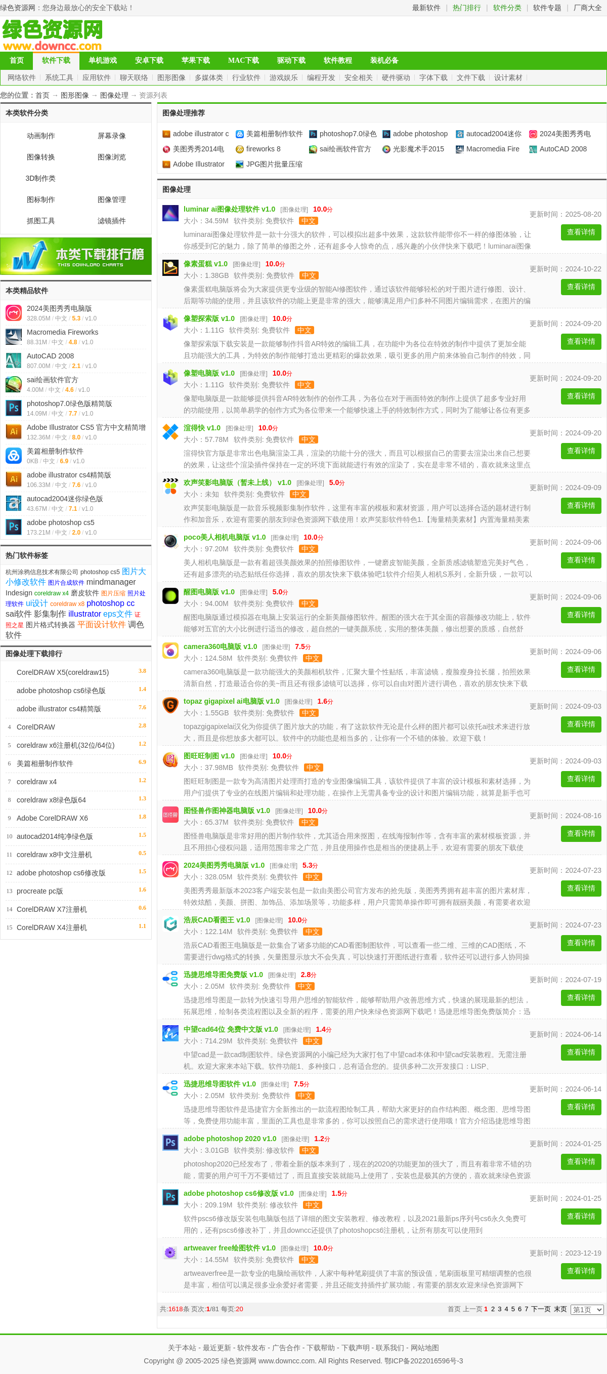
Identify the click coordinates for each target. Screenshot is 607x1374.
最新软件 (426, 8)
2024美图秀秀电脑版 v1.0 (224, 865)
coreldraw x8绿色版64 (51, 800)
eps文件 (118, 614)
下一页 (541, 1309)
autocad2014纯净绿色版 (55, 836)
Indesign (19, 593)
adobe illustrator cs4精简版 (69, 475)
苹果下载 (196, 60)
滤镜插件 (112, 221)
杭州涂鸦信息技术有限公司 (42, 572)
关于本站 (182, 1348)
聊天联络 (135, 77)
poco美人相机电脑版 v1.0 (225, 537)
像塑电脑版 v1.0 (209, 373)
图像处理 (114, 95)
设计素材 (509, 77)
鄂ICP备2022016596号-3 (423, 1361)
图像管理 (112, 199)
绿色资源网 (17, 8)
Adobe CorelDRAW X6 (52, 818)
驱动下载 (291, 60)
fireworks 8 (258, 149)
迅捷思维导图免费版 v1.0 (223, 975)
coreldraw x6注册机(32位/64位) (66, 745)
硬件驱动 (397, 77)
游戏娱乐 (285, 77)
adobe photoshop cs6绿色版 (61, 690)
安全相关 (359, 77)
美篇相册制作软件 (55, 451)
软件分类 (507, 8)
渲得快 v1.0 (202, 428)
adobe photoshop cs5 (61, 522)
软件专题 (547, 8)
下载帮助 (321, 1348)
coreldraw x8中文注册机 (54, 855)
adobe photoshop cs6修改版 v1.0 (239, 1193)
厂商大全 (588, 8)
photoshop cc (110, 603)
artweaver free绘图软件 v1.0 (230, 1248)
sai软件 (19, 614)
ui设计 (37, 603)
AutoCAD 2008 (50, 356)
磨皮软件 (85, 593)
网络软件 (23, 77)
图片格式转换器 (50, 625)
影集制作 (50, 614)
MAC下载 (243, 60)
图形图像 (172, 77)
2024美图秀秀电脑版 (59, 308)
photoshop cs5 (100, 572)
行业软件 (247, 77)
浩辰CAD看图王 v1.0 (217, 920)
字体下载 (434, 77)
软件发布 (251, 1348)
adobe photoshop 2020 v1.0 (230, 1139)
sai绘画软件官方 (52, 380)
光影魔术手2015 (413, 149)
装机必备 (384, 60)
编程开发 (322, 77)
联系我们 (390, 1348)
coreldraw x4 (51, 593)
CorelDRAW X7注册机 (52, 909)
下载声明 (355, 1348)
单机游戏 (103, 60)
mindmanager (111, 582)
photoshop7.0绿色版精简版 (69, 403)
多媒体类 (210, 77)
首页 (17, 60)
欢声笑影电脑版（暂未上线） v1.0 (237, 482)
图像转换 (41, 157)
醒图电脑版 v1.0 (209, 592)
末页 (560, 1309)
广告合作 (286, 1348)
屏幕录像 (112, 136)
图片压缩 (113, 593)
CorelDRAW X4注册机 (52, 927)
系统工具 (60, 77)
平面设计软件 (101, 624)
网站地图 (425, 1348)
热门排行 (467, 8)
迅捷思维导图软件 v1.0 (220, 1084)
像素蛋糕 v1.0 (206, 264)
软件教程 (338, 60)
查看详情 (581, 232)
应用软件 (97, 77)
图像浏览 (112, 157)
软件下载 (56, 60)
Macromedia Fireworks (63, 332)
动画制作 (41, 136)
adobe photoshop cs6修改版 (61, 873)
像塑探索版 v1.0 (209, 318)
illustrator (84, 614)
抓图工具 (41, 221)
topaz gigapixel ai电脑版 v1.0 (232, 701)
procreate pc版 (40, 891)
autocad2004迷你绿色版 (65, 499)
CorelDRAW (36, 727)
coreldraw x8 (67, 604)
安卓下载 (149, 60)
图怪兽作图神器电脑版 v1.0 (227, 810)
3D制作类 (41, 178)
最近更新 (217, 1348)
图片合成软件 (66, 582)
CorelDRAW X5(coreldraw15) (63, 672)
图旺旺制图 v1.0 (209, 756)
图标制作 (41, 199)
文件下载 (472, 77)
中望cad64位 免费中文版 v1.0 (231, 1029)
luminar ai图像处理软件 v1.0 (229, 209)
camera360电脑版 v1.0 (220, 646)
